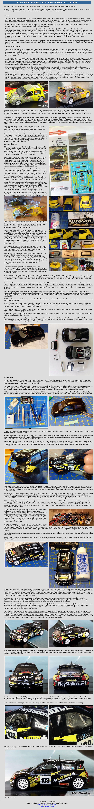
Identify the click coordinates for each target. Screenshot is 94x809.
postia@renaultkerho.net (47, 806)
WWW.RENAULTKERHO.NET (47, 804)
